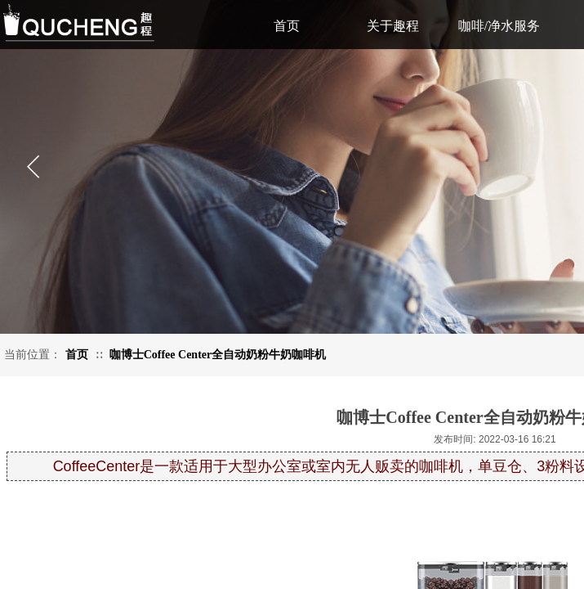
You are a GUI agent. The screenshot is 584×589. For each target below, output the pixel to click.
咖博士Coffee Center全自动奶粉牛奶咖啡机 (218, 354)
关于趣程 (393, 26)
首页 (76, 354)
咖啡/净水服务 (499, 26)
